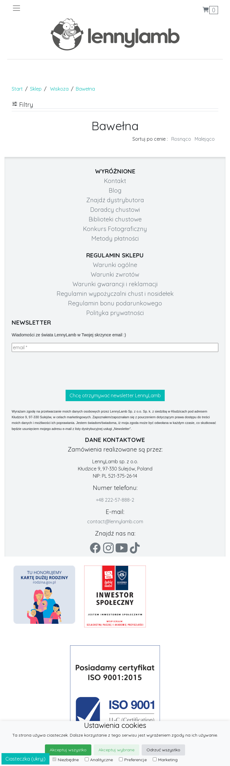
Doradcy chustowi (115, 209)
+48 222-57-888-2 (115, 500)
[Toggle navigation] (63, 8)
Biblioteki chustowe (115, 219)
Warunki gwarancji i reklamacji (115, 284)
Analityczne (99, 759)
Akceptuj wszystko (68, 749)
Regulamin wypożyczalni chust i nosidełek (115, 293)
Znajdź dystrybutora (115, 200)
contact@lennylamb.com (115, 521)
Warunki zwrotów (115, 274)
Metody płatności (115, 238)
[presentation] (57, 371)
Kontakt (115, 181)
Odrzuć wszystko (163, 749)
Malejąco (205, 139)
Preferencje (133, 759)
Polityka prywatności (115, 313)
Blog (115, 190)
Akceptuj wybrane (116, 749)
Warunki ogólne (115, 265)
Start (17, 89)
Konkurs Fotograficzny (115, 229)
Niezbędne (65, 759)
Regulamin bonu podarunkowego (115, 303)
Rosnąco (181, 139)
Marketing (165, 759)
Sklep (36, 89)
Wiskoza (59, 89)
